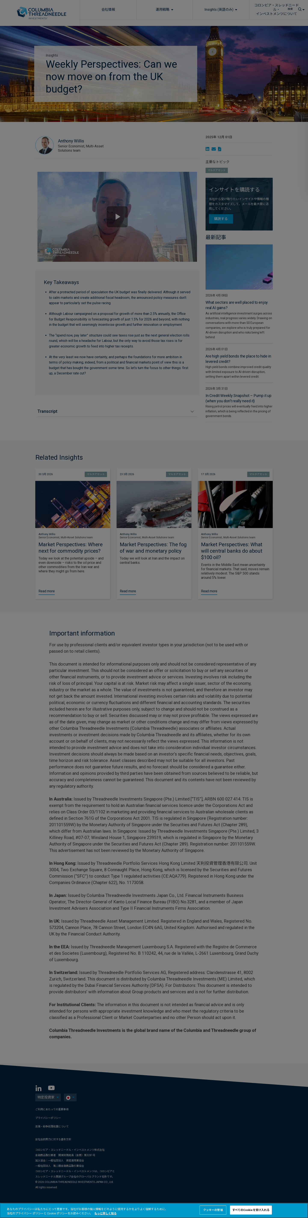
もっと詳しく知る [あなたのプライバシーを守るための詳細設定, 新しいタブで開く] (105, 1213)
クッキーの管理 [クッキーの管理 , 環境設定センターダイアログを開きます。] (213, 1210)
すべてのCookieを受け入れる (251, 1210)
